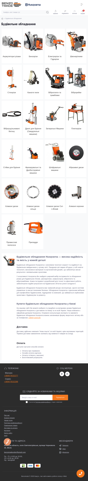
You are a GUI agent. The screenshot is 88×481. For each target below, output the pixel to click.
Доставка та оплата (10, 428)
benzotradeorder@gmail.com (15, 452)
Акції (5, 435)
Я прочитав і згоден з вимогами (45, 402)
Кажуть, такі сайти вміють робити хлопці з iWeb (50, 476)
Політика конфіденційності (43, 402)
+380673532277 (11, 376)
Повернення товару (10, 425)
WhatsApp (65, 452)
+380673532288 (11, 382)
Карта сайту (8, 433)
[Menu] (82, 4)
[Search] (47, 12)
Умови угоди (8, 420)
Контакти (7, 430)
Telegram (65, 445)
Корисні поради (9, 418)
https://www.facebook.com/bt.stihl (61, 374)
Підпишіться (60, 397)
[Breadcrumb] (2, 18)
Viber (64, 449)
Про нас (7, 415)
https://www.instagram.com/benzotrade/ (67, 374)
